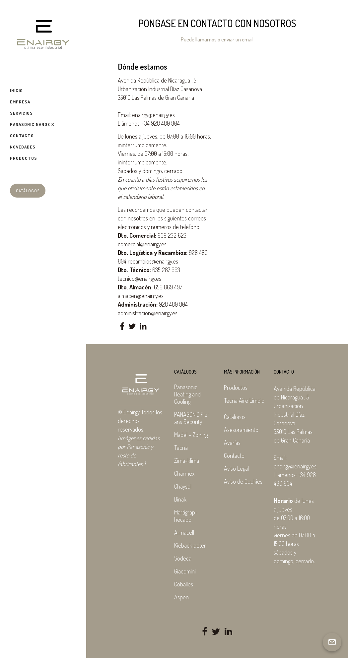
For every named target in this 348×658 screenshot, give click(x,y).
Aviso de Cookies (243, 481)
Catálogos (27, 190)
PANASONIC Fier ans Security (191, 418)
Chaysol (182, 486)
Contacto (234, 455)
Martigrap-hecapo (185, 515)
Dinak (180, 499)
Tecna (181, 447)
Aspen (181, 597)
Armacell (184, 532)
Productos (235, 387)
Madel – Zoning (191, 434)
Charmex (184, 473)
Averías (232, 442)
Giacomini (185, 571)
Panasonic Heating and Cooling (187, 394)
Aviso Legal (236, 468)
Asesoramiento (241, 429)
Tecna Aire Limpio (244, 400)
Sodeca (182, 558)
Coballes (183, 584)
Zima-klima (186, 460)
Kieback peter (190, 545)
